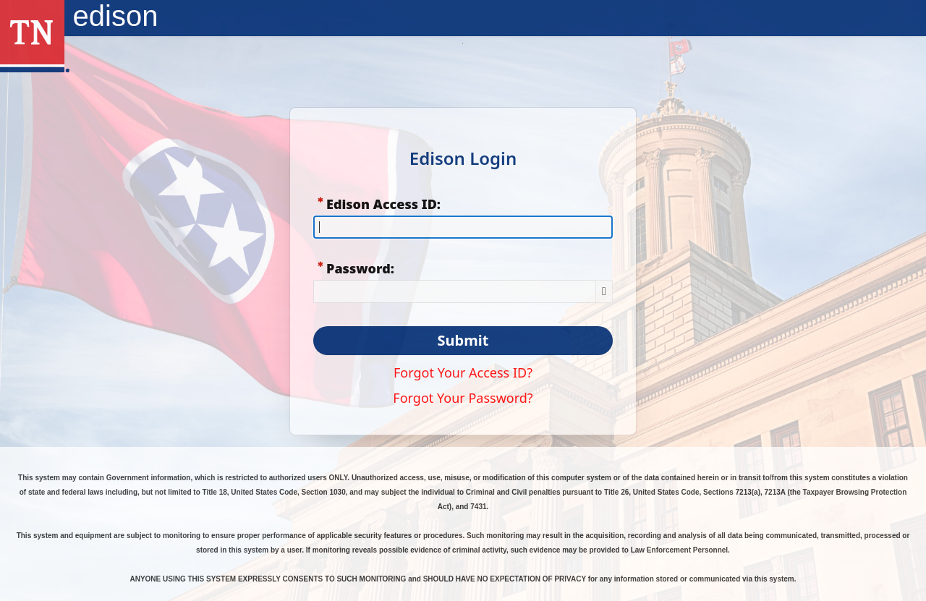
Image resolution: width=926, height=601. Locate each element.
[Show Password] (604, 291)
